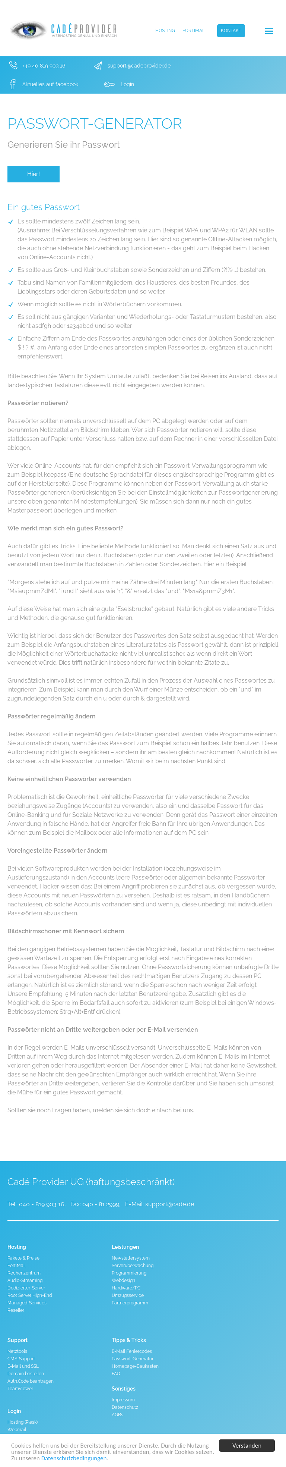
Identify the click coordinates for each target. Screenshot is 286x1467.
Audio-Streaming (24, 1280)
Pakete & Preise (23, 1258)
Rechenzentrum (24, 1273)
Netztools (17, 1351)
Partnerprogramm (130, 1302)
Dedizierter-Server (26, 1288)
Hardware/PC (126, 1288)
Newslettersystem (131, 1258)
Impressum (123, 1399)
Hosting (165, 30)
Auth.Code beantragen (30, 1381)
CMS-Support (21, 1358)
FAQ (116, 1373)
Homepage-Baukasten (135, 1366)
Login (127, 84)
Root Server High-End (29, 1295)
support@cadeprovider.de (139, 66)
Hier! (33, 174)
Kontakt (231, 30)
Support (17, 1340)
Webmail (16, 1429)
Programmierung (129, 1273)
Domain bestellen (25, 1373)
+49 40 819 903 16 (43, 66)
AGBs (117, 1414)
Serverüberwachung (132, 1265)
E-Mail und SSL (23, 1366)
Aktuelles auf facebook (50, 84)
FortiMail (194, 30)
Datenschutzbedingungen (74, 1459)
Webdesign (123, 1280)
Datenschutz (125, 1407)
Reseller (15, 1310)
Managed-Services (27, 1302)
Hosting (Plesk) (22, 1422)
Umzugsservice (128, 1295)
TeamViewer (20, 1388)
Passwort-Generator (132, 1358)
